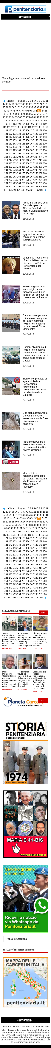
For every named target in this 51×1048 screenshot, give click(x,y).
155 (23, 140)
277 (32, 180)
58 (10, 114)
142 (10, 137)
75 (16, 117)
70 (47, 114)
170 (45, 143)
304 (18, 190)
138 (36, 133)
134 (19, 133)
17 (19, 104)
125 (23, 130)
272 (10, 180)
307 (31, 190)
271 (6, 180)
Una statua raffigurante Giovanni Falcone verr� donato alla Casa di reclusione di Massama (35, 418)
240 (45, 166)
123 (15, 130)
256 (28, 173)
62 (22, 114)
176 (28, 147)
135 (23, 133)
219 (40, 160)
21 (31, 104)
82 (38, 117)
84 (44, 117)
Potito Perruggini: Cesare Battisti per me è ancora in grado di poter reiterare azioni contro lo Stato (9, 679)
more (43, 612)
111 (8, 127)
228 (36, 163)
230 (45, 163)
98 (42, 120)
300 (45, 186)
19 (25, 104)
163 (15, 143)
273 (15, 180)
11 (47, 100)
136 (28, 133)
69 (44, 114)
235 (23, 166)
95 (33, 120)
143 (15, 137)
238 (36, 166)
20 (28, 104)
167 (32, 143)
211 (6, 160)
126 (28, 130)
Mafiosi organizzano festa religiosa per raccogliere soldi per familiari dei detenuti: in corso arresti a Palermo (35, 292)
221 (6, 163)
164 (19, 143)
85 (47, 117)
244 (19, 170)
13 (7, 104)
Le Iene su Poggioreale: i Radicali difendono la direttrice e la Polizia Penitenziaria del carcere (36, 263)
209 (40, 157)
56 (4, 114)
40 (44, 107)
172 (10, 147)
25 (44, 104)
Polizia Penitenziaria (17, 938)
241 (6, 170)
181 (6, 150)
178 (36, 147)
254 (19, 173)
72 (7, 117)
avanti (40, 190)
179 (40, 147)
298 (36, 186)
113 (17, 127)
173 (15, 147)
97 (39, 120)
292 (10, 186)
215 (23, 160)
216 (27, 160)
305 (22, 190)
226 (28, 163)
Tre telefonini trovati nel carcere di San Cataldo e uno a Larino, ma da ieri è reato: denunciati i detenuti (25, 679)
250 (45, 170)
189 (40, 150)
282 (10, 183)
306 (27, 190)
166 (28, 143)
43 (8, 110)
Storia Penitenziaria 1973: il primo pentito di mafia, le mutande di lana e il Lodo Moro (9, 639)
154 (19, 140)
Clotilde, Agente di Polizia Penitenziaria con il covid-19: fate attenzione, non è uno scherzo (40, 639)
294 (19, 186)
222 (10, 163)
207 (32, 157)
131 (6, 133)
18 (22, 104)
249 (40, 170)
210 (45, 157)
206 (28, 157)
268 (36, 176)
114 (21, 127)
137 (32, 133)
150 (45, 137)
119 (42, 127)
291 (6, 186)
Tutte (43, 700)
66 (34, 114)
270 (45, 176)
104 (23, 124)
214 (19, 160)
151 (6, 140)
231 (6, 166)
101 (10, 124)
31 (16, 107)
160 (45, 140)
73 (10, 117)
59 (13, 114)
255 (23, 173)
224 (19, 163)
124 (19, 130)
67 (38, 114)
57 (7, 114)
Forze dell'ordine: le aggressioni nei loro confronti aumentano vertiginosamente (34, 235)
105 (28, 124)
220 (45, 160)
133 (15, 133)
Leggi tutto (7, 648)
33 (22, 107)
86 (5, 120)
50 (29, 110)
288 (36, 183)
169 (40, 143)
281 (6, 183)
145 (23, 137)
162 (10, 143)
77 (22, 117)
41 (47, 107)
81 (34, 117)
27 (4, 107)
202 (10, 157)
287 (32, 183)
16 (16, 104)
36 (31, 107)
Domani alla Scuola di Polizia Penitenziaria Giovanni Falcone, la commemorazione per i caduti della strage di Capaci (35, 354)
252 (10, 173)
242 (10, 170)
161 (6, 143)
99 (45, 120)
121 (6, 130)
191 (6, 153)
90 (18, 120)
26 (47, 104)
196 (28, 153)
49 (26, 110)
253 (15, 173)
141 (6, 137)
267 (32, 176)
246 (28, 170)
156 (28, 140)
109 (45, 124)
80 (31, 117)
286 (28, 183)
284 (19, 183)
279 (40, 180)
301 (5, 190)
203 (15, 157)
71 (4, 117)
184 (19, 150)
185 (23, 150)
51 (32, 110)
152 (10, 140)
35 (28, 107)
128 (36, 130)
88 (11, 120)
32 (19, 107)
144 (19, 137)
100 (6, 124)
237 (32, 166)
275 (23, 180)
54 (43, 110)
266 (28, 176)
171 (6, 147)
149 (40, 137)
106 (32, 124)
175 (23, 147)
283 (15, 183)
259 (40, 173)
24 (41, 104)
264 (19, 176)
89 (15, 120)
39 (41, 107)
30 (13, 107)
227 (32, 163)
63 (25, 114)
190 (45, 150)
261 (6, 176)
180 (45, 147)
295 (23, 186)
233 (15, 166)
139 (40, 133)
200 (45, 153)
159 (40, 140)
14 (10, 104)
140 (45, 133)
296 (28, 186)
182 (10, 150)
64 (28, 114)
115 (25, 127)
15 (13, 104)
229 (40, 163)
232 (10, 166)
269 (40, 176)
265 (23, 176)
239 (40, 166)
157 (32, 140)
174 (19, 147)
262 (10, 176)
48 (23, 110)
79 (28, 117)
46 (17, 110)
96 (36, 120)
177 (32, 147)
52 (35, 110)
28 (7, 107)
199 (40, 153)
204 (19, 157)
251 (6, 173)
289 (40, 183)
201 (6, 157)
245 (23, 170)
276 (28, 180)
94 (30, 120)
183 (15, 150)
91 (21, 120)
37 (34, 107)
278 (36, 180)
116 (29, 127)
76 (19, 117)
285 (23, 183)
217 (32, 160)
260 (45, 173)
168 (36, 143)
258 (36, 173)
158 (36, 140)
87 (8, 120)
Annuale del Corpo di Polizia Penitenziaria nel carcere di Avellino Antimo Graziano (35, 445)
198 (36, 153)
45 (14, 110)
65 (31, 114)
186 (28, 150)
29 (10, 107)
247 (32, 170)
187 (32, 150)
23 (38, 104)
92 (24, 120)
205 (23, 157)
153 (15, 140)
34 (25, 107)
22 (34, 104)
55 (46, 110)
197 (32, 153)
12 (4, 104)
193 (15, 153)
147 (32, 137)
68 (41, 114)
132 (10, 133)
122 (10, 130)
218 (36, 160)
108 (40, 124)
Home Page (8, 78)
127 (32, 130)
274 (19, 180)
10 (44, 100)
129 (40, 130)
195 (23, 153)
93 (27, 120)
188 (36, 150)
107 (36, 124)
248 (36, 170)
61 (19, 114)
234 (19, 166)
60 (16, 114)
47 (20, 110)
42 (5, 110)
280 (45, 180)
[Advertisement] (25, 46)
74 (13, 117)
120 (46, 127)
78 (25, 117)
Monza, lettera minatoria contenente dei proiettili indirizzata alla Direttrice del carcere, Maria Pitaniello (35, 480)
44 (11, 110)
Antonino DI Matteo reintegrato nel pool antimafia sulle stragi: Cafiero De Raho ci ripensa (25, 639)
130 (45, 130)
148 (36, 137)
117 (33, 127)
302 (10, 190)
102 (15, 124)
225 (23, 163)
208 (36, 157)
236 (28, 166)
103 (19, 124)
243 (15, 170)
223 (15, 163)
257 (32, 173)
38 (38, 107)
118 (38, 127)
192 (10, 153)
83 (41, 117)
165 (23, 143)
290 (45, 183)
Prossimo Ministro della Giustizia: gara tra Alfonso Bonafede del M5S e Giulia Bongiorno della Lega (36, 208)
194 (19, 153)
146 (28, 137)
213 (15, 160)
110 (4, 127)
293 (15, 186)
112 (13, 127)
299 (40, 186)
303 (14, 190)
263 (15, 176)
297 (32, 186)
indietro (11, 100)
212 (10, 160)
